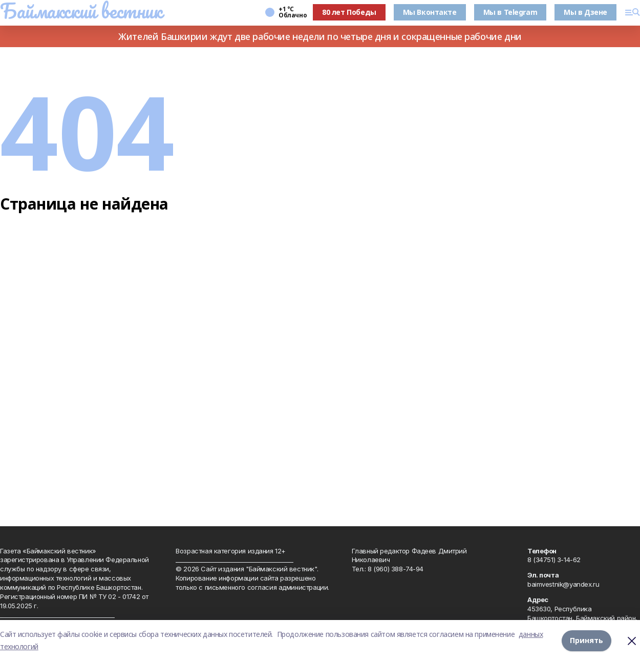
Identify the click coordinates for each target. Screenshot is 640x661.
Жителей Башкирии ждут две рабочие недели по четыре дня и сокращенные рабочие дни (319, 36)
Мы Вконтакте (430, 12)
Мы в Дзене (585, 12)
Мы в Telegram (510, 12)
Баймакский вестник (81, 11)
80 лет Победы (349, 12)
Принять (586, 640)
